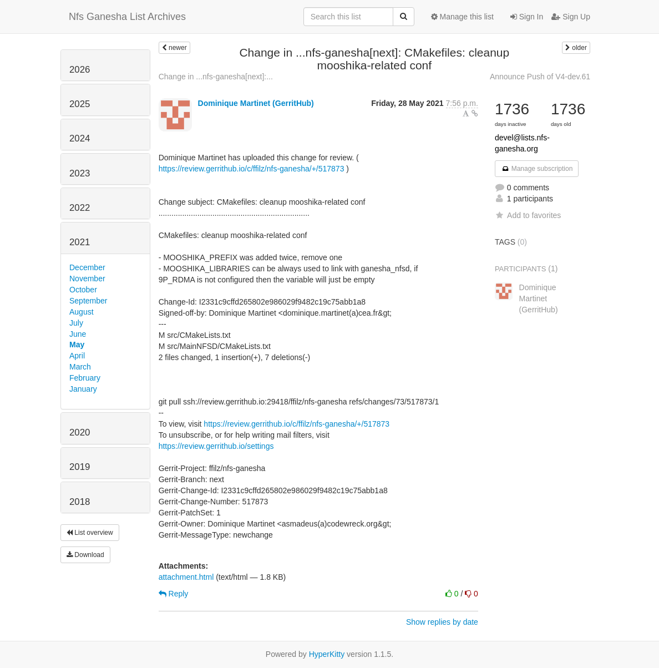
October (83, 289)
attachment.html (186, 577)
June (77, 334)
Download (85, 555)
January (83, 388)
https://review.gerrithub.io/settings (216, 446)
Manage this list (462, 16)
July (76, 322)
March (80, 366)
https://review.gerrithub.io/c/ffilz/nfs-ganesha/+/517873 (251, 168)
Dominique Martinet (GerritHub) (256, 103)
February (84, 377)
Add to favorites (528, 215)
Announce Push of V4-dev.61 (540, 76)
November (87, 278)
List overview (90, 533)
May (76, 344)
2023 (79, 173)
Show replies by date (442, 622)
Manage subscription (537, 169)
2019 (79, 467)
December (87, 267)
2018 (79, 502)
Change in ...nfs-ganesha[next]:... (216, 76)
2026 (79, 69)
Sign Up (570, 16)
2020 (79, 432)
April (77, 355)
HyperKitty (327, 654)
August (81, 311)
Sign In (526, 16)
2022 (79, 208)
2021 (79, 242)
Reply (174, 593)
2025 (79, 104)
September (88, 300)
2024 (79, 138)
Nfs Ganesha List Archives (127, 16)
